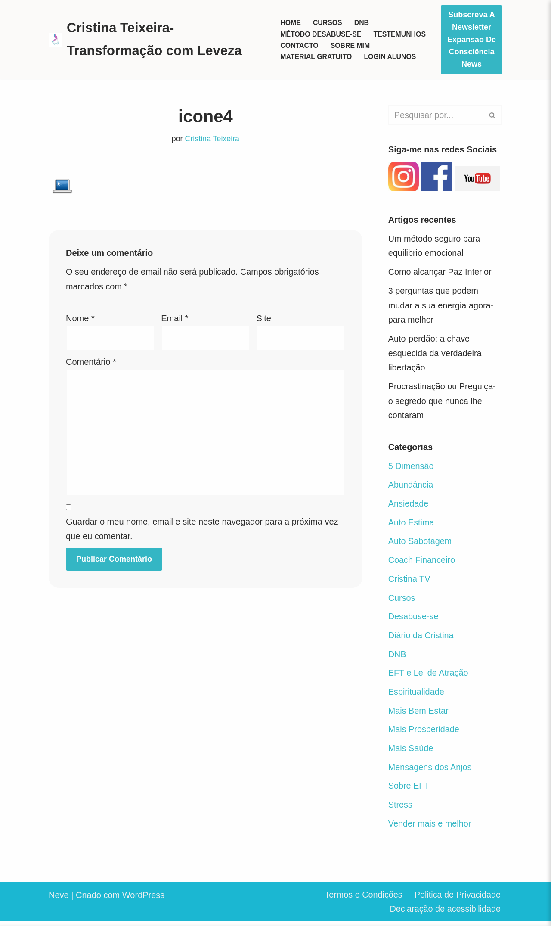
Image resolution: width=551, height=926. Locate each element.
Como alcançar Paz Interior (440, 272)
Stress (400, 809)
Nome (80, 318)
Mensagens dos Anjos (430, 771)
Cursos (327, 22)
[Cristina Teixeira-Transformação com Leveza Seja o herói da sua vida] (157, 39)
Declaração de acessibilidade (445, 914)
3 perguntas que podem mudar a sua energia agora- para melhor (441, 306)
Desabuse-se (413, 620)
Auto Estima (411, 525)
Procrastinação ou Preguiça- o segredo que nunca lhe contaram (442, 402)
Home (290, 22)
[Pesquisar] (435, 115)
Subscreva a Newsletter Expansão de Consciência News (471, 39)
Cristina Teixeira (212, 139)
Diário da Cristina (421, 638)
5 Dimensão (411, 468)
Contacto (299, 45)
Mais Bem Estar (418, 714)
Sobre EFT (409, 790)
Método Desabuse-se (321, 33)
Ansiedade (408, 506)
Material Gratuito (316, 57)
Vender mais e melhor (430, 828)
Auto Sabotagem (420, 544)
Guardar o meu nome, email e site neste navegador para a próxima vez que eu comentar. (202, 531)
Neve (59, 899)
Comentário (91, 362)
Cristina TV (409, 582)
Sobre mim (350, 45)
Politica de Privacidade (457, 899)
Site (264, 318)
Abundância (411, 487)
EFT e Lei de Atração (428, 676)
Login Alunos (390, 57)
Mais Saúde (411, 752)
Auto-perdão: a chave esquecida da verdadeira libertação (435, 354)
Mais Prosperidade (424, 733)
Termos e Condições (362, 899)
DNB (361, 22)
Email (174, 318)
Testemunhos (400, 33)
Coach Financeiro (422, 563)
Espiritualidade (416, 695)
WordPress (143, 899)
